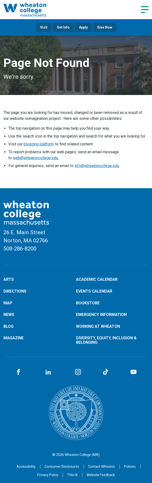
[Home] (32, 9)
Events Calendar (94, 291)
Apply (83, 27)
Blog (8, 326)
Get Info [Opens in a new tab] (63, 27)
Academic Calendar (97, 279)
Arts (8, 279)
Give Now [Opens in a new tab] (104, 27)
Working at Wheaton (98, 326)
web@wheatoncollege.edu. (36, 158)
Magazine (13, 338)
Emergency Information (101, 314)
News (8, 314)
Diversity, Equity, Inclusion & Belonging (106, 340)
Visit (43, 27)
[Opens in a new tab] (102, 466)
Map (7, 303)
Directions (14, 291)
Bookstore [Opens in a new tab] (88, 303)
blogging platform (39, 144)
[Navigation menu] (145, 9)
